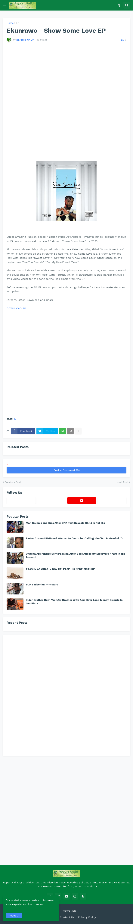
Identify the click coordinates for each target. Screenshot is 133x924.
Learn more (35, 904)
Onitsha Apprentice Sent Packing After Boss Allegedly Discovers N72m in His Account (75, 555)
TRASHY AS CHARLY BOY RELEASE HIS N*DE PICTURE (60, 569)
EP (17, 23)
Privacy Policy (87, 917)
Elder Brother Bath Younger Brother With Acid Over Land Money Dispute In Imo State (74, 601)
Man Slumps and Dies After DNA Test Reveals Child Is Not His (65, 522)
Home (10, 23)
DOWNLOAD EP (16, 308)
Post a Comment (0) (67, 470)
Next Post (122, 482)
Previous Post (13, 482)
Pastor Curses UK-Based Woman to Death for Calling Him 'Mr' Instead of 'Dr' (75, 538)
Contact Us (67, 917)
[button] (4, 5)
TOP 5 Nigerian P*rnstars (42, 584)
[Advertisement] (66, 99)
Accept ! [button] (14, 915)
